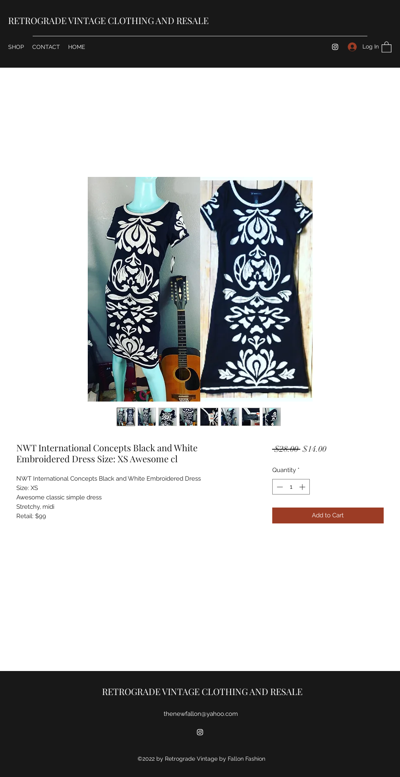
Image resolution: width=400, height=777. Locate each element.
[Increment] (303, 486)
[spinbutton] (291, 486)
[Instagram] (335, 47)
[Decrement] (278, 486)
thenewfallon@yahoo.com (201, 713)
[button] (386, 47)
